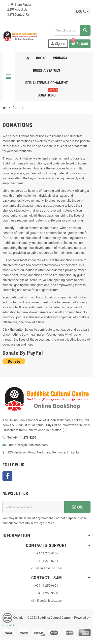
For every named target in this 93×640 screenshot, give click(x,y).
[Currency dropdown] (82, 11)
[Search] (72, 30)
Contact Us (20, 14)
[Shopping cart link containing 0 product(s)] (80, 43)
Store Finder (20, 4)
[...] (64, 430)
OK (77, 507)
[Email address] (33, 507)
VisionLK (8, 625)
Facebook (7, 476)
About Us (19, 9)
